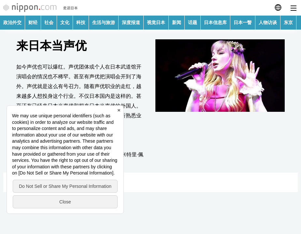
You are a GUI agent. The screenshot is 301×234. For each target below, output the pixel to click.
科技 (80, 22)
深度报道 (131, 22)
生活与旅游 (103, 22)
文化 (64, 22)
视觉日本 (156, 22)
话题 (192, 22)
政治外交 (12, 22)
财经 (32, 22)
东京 (288, 22)
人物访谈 (268, 22)
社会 (48, 22)
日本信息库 (215, 22)
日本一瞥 (243, 22)
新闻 (176, 22)
